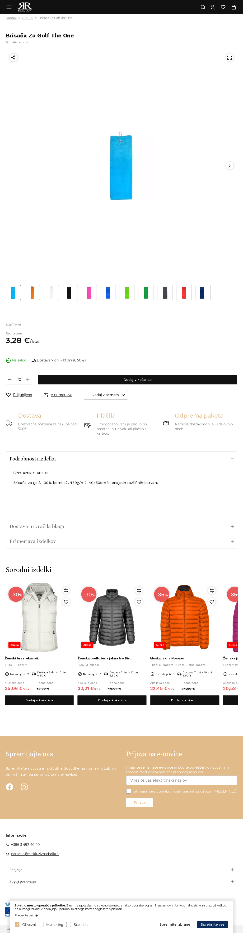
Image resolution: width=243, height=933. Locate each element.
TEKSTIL (27, 18)
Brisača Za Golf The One (55, 18)
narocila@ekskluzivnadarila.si (35, 854)
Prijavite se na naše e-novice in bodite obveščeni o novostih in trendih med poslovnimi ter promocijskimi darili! (177, 769)
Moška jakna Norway (167, 658)
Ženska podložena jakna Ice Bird (104, 658)
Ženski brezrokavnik (22, 658)
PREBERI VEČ (224, 791)
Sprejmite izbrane (174, 924)
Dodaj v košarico (137, 380)
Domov (11, 18)
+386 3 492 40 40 (25, 845)
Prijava (139, 802)
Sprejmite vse (212, 924)
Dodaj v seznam (110, 395)
